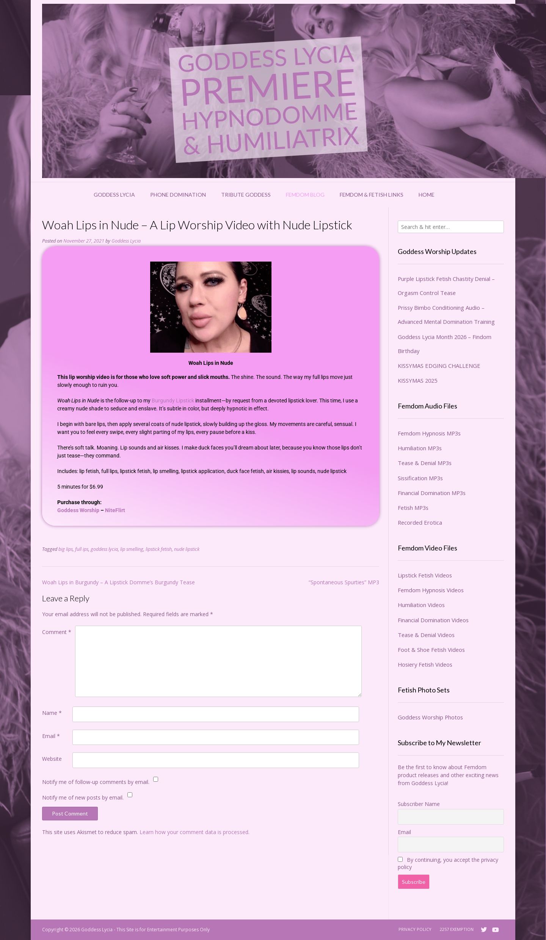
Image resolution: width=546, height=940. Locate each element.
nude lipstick (186, 549)
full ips (81, 549)
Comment (56, 632)
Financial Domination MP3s (432, 493)
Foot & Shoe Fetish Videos (431, 649)
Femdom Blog (305, 194)
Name (52, 712)
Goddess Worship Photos (430, 717)
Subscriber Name (419, 804)
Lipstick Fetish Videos (425, 575)
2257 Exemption (457, 929)
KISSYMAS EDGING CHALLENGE (439, 365)
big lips (65, 549)
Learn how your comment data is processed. (194, 832)
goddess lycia (104, 549)
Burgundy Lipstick (173, 400)
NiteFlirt (115, 510)
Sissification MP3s (420, 478)
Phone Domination (178, 194)
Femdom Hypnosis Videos (431, 590)
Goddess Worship (78, 510)
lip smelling (131, 549)
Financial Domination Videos (433, 620)
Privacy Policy (415, 929)
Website (52, 758)
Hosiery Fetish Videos (425, 664)
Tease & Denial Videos (426, 635)
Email (51, 736)
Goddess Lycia (114, 194)
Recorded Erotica (420, 522)
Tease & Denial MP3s (425, 463)
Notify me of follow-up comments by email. (95, 781)
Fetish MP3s (413, 507)
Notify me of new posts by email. (83, 797)
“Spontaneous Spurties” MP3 (344, 582)
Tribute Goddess (246, 194)
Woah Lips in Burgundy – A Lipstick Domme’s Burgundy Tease (118, 582)
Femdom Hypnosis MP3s (429, 433)
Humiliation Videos (421, 605)
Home (427, 194)
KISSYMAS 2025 (417, 380)
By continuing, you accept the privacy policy (448, 863)
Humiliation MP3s (420, 448)
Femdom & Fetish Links (371, 194)
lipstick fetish (159, 549)
